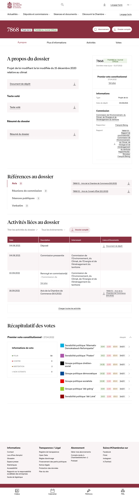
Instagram (107, 458)
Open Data (43, 455)
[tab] (32, 203)
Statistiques (12, 465)
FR (128, 5)
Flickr (105, 455)
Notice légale (44, 465)
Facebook (107, 452)
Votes (118, 42)
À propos (22, 42)
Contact (10, 452)
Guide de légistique (15, 477)
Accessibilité (12, 468)
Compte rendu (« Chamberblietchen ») (79, 456)
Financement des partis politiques (52, 462)
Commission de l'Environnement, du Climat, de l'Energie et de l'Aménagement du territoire (111, 137)
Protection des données (48, 468)
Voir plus (112, 103)
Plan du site (43, 471)
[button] (96, 366)
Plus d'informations (56, 42)
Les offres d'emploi (14, 455)
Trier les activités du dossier (21, 249)
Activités (91, 42)
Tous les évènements (52, 249)
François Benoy (121, 145)
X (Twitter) (107, 462)
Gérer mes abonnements (81, 452)
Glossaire (10, 458)
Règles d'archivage (46, 458)
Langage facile (116, 5)
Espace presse (12, 462)
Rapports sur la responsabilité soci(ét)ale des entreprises (19, 472)
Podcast (74, 461)
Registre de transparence (49, 452)
